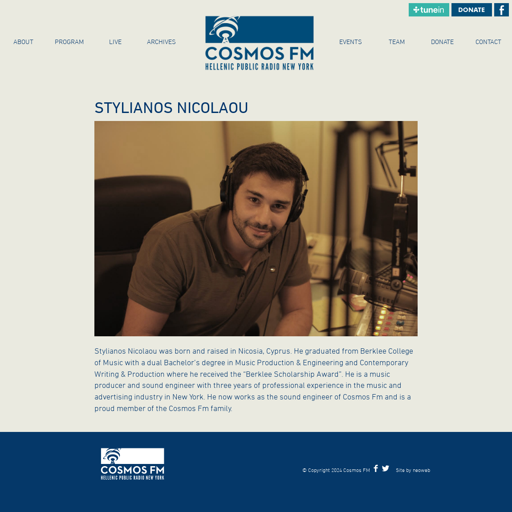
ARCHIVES (161, 41)
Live (115, 41)
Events (350, 41)
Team (397, 41)
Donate (442, 41)
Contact (488, 41)
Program (69, 41)
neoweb (421, 470)
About (23, 41)
